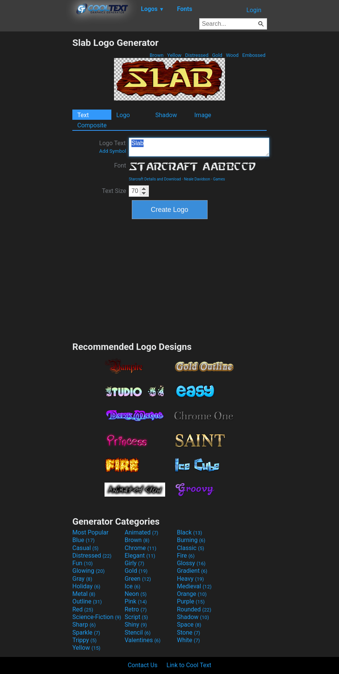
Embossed (254, 55)
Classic (190, 548)
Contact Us (143, 665)
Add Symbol (112, 151)
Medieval (194, 586)
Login (254, 10)
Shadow (166, 115)
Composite (92, 125)
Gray (82, 578)
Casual (85, 548)
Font (120, 165)
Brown (156, 55)
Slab (199, 147)
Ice (132, 586)
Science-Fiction (96, 617)
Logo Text (112, 147)
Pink (136, 601)
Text (83, 115)
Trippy (84, 640)
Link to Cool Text (189, 665)
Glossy (191, 563)
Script (136, 617)
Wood (232, 55)
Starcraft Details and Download (155, 179)
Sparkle (86, 632)
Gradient (192, 570)
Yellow (174, 55)
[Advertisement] (36, 151)
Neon (136, 593)
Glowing (88, 570)
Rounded (194, 609)
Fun (82, 563)
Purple (191, 601)
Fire (186, 555)
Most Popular (90, 532)
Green (138, 578)
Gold (217, 55)
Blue (83, 540)
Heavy (190, 578)
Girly (134, 563)
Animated (141, 532)
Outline (87, 601)
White (188, 640)
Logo (123, 115)
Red (82, 609)
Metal (83, 593)
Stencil (137, 632)
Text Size (114, 190)
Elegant (140, 555)
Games (219, 179)
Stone (188, 632)
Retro (136, 609)
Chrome (140, 548)
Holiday (86, 586)
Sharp (84, 624)
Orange (192, 593)
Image (202, 115)
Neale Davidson (197, 179)
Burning (191, 540)
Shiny (136, 624)
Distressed (197, 55)
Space (189, 624)
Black (189, 532)
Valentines (143, 640)
